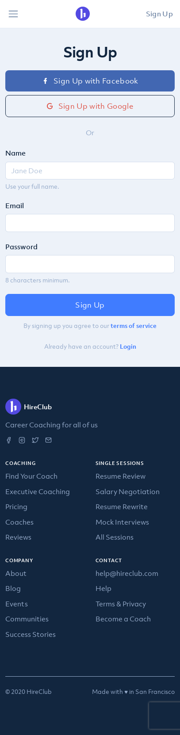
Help (103, 588)
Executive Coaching (37, 491)
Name (15, 153)
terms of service (134, 326)
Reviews (18, 537)
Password (21, 246)
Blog (13, 588)
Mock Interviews (122, 522)
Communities (27, 618)
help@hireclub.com (127, 573)
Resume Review (121, 476)
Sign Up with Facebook (90, 81)
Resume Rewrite (122, 506)
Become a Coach (123, 618)
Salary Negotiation (128, 491)
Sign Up (159, 13)
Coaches (19, 522)
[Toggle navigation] (13, 14)
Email (14, 205)
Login (128, 346)
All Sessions (115, 537)
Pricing (16, 506)
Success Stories (30, 634)
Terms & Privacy (121, 603)
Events (16, 603)
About (16, 573)
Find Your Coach (31, 476)
